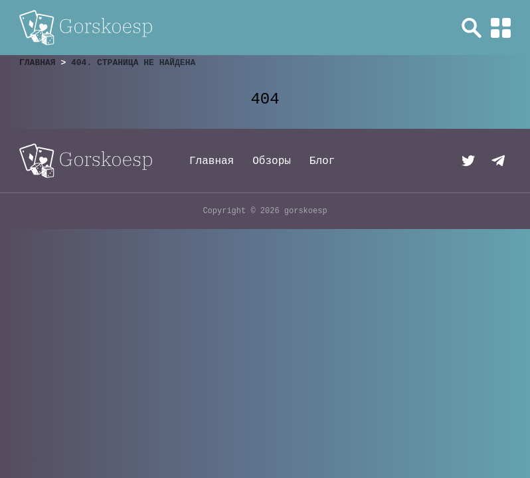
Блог (322, 161)
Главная (211, 161)
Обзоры (271, 161)
